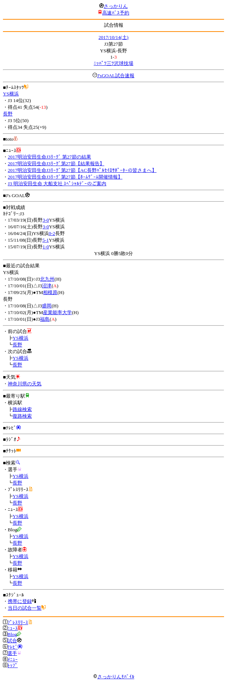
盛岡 (46, 306)
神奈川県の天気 (24, 383)
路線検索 (22, 409)
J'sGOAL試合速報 (115, 75)
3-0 (46, 220)
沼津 (46, 285)
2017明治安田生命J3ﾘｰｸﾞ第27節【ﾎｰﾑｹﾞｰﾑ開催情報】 (65, 177)
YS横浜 (11, 94)
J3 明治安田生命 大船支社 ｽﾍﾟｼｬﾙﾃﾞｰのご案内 (57, 183)
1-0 (46, 246)
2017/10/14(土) (113, 37)
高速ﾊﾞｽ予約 (115, 13)
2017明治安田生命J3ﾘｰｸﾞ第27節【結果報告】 (56, 163)
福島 (45, 319)
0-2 (52, 233)
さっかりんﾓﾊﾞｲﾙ (113, 676)
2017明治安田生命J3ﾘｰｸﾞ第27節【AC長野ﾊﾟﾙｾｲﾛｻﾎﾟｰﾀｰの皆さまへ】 (82, 170)
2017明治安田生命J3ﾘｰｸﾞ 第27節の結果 (49, 157)
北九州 (47, 279)
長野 (8, 114)
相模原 (50, 292)
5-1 (45, 240)
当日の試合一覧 (24, 608)
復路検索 (22, 416)
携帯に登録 (20, 601)
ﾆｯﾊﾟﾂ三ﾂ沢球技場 (113, 63)
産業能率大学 (57, 312)
